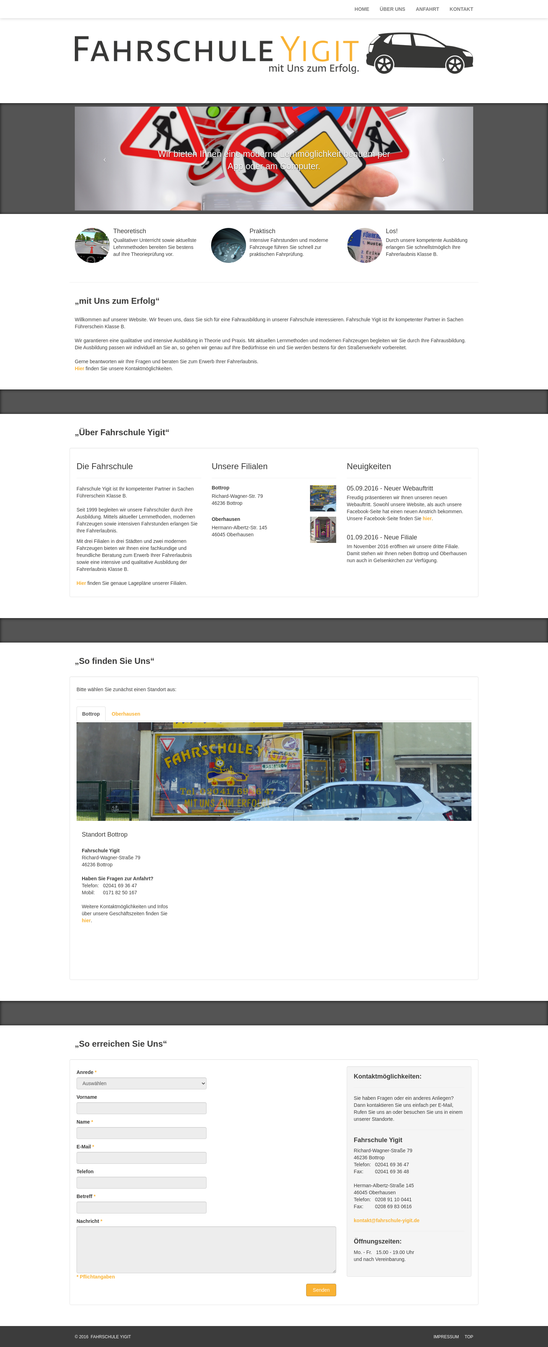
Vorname (87, 1097)
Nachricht (89, 1221)
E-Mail (85, 1146)
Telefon (85, 1171)
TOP (469, 1336)
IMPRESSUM (446, 1336)
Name (85, 1122)
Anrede (87, 1072)
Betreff (86, 1196)
